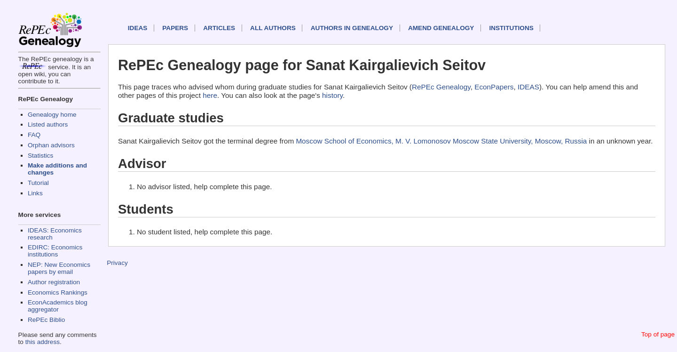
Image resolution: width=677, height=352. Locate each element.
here (210, 95)
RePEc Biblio (46, 319)
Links (35, 193)
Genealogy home (52, 114)
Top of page (658, 334)
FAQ (34, 134)
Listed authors (48, 124)
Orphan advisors (51, 145)
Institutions (511, 28)
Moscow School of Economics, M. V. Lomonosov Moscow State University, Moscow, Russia (441, 141)
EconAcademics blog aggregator (57, 306)
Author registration (54, 282)
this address (42, 341)
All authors (273, 28)
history (332, 95)
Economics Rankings (57, 292)
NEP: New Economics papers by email (59, 268)
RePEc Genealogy (441, 87)
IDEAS (138, 28)
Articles (219, 28)
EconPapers (493, 87)
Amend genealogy (441, 28)
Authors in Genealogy (352, 28)
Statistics (40, 155)
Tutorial (38, 182)
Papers (175, 28)
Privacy (117, 262)
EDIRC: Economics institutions (55, 251)
